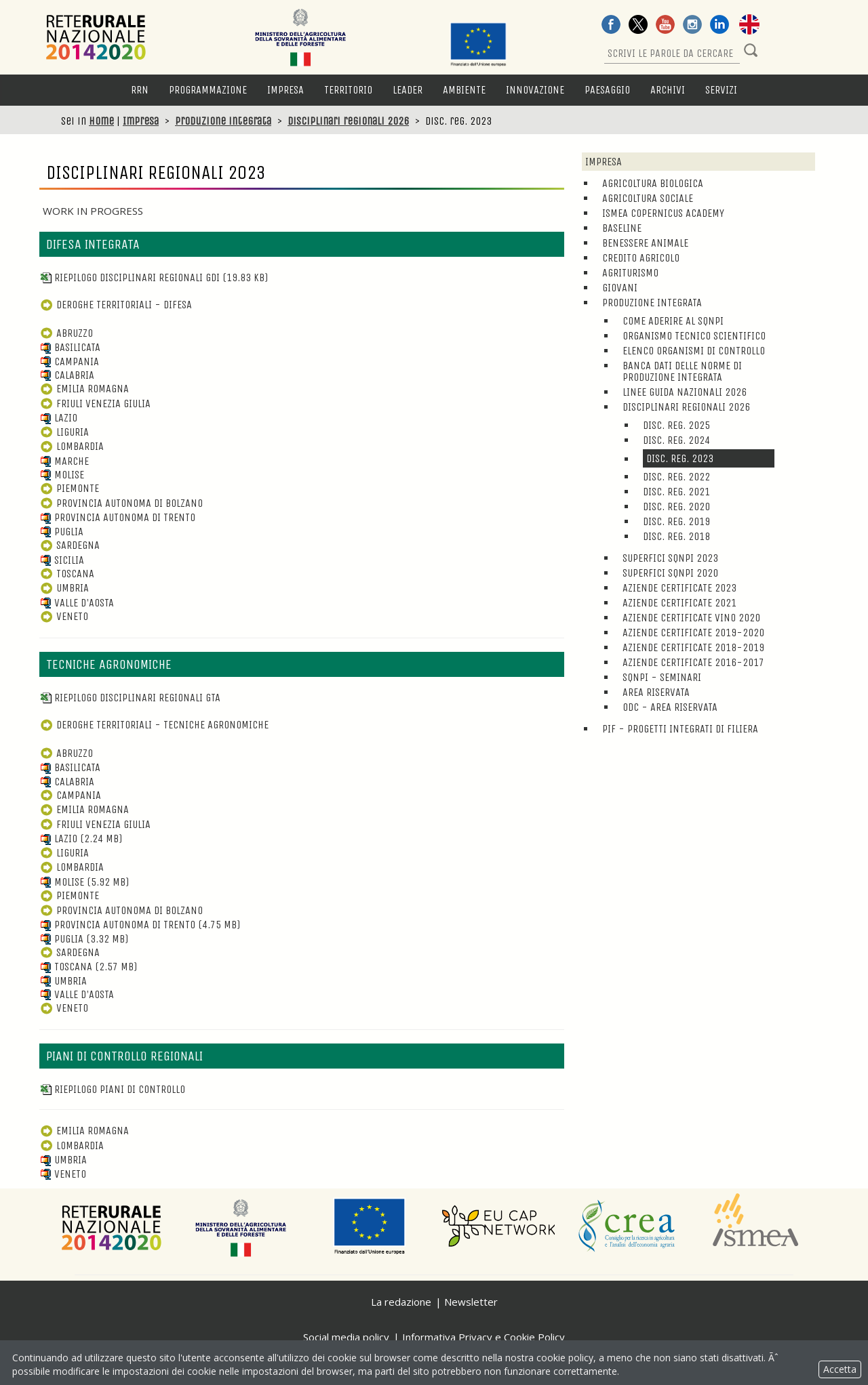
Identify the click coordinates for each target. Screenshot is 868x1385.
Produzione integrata (223, 121)
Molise (61, 474)
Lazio (58, 417)
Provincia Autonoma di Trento (117, 517)
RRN (140, 89)
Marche (64, 461)
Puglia (61, 531)
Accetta (840, 1369)
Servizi (721, 89)
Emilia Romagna (84, 388)
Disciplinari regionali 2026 (348, 121)
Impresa (285, 89)
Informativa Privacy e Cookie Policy (483, 1337)
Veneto (63, 616)
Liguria (64, 432)
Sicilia (61, 560)
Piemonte (69, 488)
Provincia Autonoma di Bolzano (121, 503)
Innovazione (535, 89)
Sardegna (69, 545)
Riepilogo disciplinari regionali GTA (129, 697)
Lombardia (71, 446)
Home (101, 121)
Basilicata (69, 347)
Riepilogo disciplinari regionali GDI (153, 277)
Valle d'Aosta (76, 602)
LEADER (407, 89)
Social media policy (346, 1337)
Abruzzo (66, 333)
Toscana (66, 573)
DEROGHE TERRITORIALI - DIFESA (115, 304)
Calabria (66, 375)
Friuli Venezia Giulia (95, 403)
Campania (69, 361)
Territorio (348, 89)
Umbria (64, 587)
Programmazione (208, 89)
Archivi (667, 89)
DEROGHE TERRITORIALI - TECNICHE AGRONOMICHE (154, 724)
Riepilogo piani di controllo (112, 1089)
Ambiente (464, 89)
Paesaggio (607, 89)
